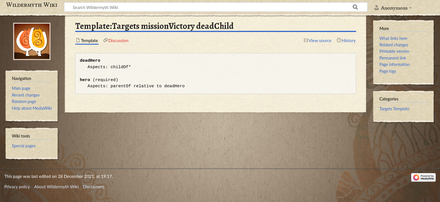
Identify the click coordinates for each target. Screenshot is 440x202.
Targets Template (394, 108)
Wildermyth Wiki (31, 4)
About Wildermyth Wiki (56, 186)
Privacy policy (17, 186)
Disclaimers (93, 186)
